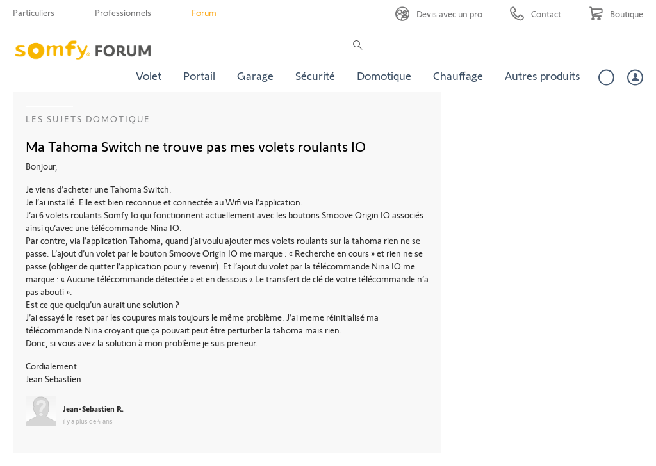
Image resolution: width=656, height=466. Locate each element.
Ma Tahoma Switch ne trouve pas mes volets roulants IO (196, 146)
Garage (255, 75)
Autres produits (542, 75)
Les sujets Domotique (88, 118)
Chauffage (458, 75)
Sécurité (315, 75)
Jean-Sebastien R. (93, 408)
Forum (204, 12)
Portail (199, 75)
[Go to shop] (616, 13)
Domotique (384, 75)
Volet (148, 75)
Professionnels (123, 12)
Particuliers (33, 12)
